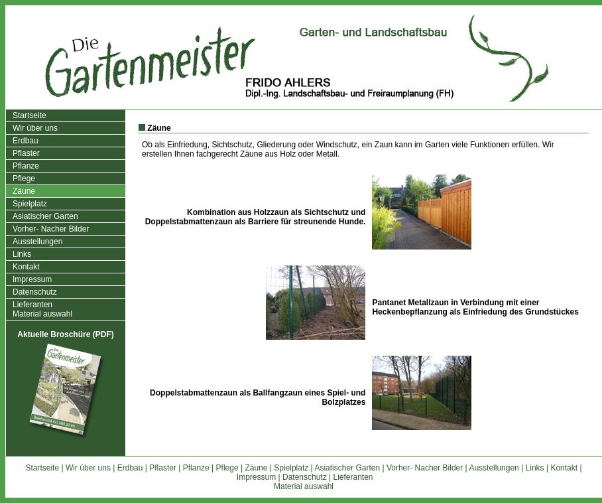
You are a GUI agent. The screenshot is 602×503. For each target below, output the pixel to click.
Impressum (32, 279)
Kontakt (26, 266)
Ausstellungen (37, 241)
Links (22, 254)
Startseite (29, 115)
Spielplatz (30, 203)
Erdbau (25, 140)
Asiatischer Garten (45, 216)
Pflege (24, 178)
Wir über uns (35, 128)
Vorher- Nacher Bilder (51, 229)
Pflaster (26, 153)
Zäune (24, 191)
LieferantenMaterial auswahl (42, 309)
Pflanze (26, 166)
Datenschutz (35, 292)
